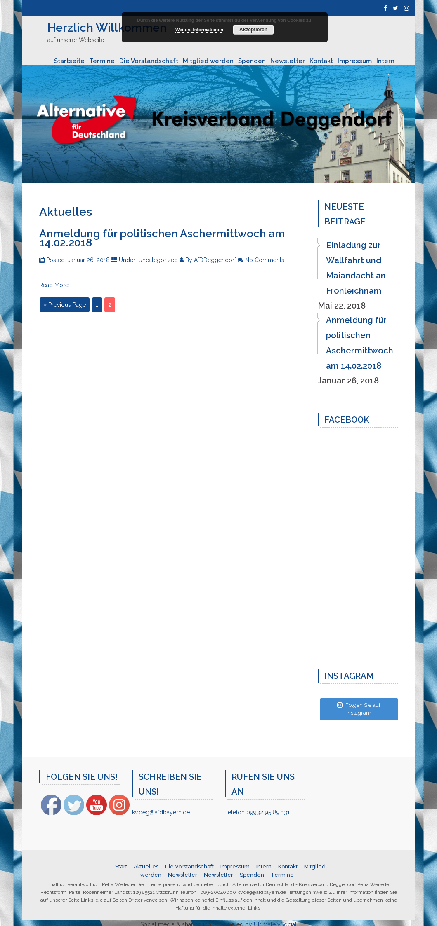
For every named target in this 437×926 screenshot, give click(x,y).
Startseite (69, 61)
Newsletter (287, 61)
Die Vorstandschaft (148, 61)
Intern (385, 61)
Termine (102, 61)
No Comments (264, 260)
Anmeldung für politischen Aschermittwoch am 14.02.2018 (162, 238)
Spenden (252, 61)
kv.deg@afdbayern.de (161, 812)
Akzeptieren (253, 30)
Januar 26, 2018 (89, 260)
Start (121, 866)
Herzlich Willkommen (107, 28)
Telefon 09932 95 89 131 (257, 812)
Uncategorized (159, 260)
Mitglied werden (208, 61)
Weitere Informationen (199, 29)
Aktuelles (146, 866)
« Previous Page (64, 305)
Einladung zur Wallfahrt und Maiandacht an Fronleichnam (356, 268)
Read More (54, 285)
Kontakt (321, 61)
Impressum (355, 61)
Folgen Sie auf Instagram (358, 709)
